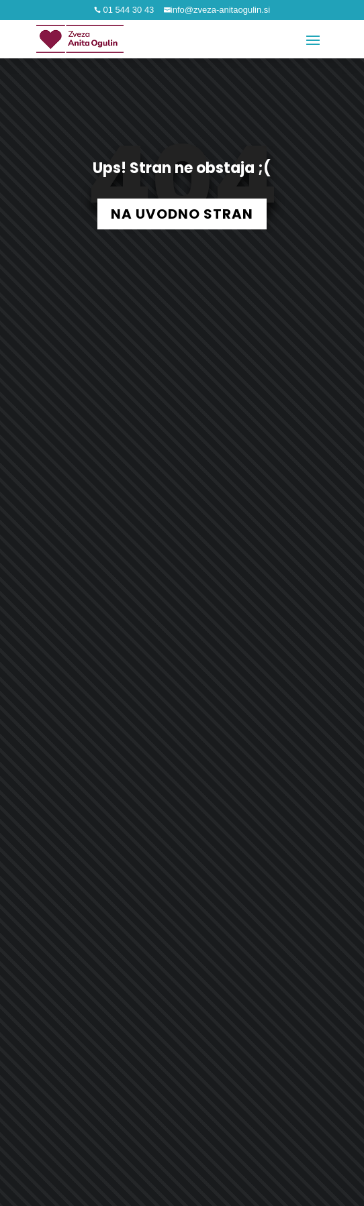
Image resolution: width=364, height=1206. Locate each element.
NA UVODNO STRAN (182, 214)
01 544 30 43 (127, 10)
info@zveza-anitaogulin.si (220, 10)
